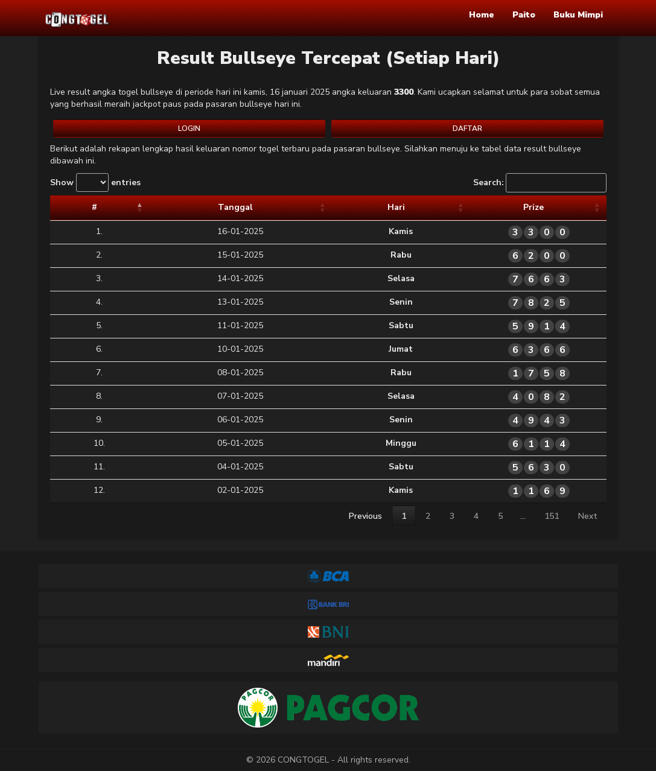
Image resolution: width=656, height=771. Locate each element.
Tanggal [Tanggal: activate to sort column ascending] (161, 207)
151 (551, 516)
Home (481, 15)
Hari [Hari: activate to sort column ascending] (299, 207)
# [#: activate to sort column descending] (61, 207)
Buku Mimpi (578, 15)
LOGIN (189, 128)
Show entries (95, 182)
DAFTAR (467, 128)
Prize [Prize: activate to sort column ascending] (478, 207)
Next (587, 516)
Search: (540, 182)
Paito (523, 15)
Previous (365, 516)
